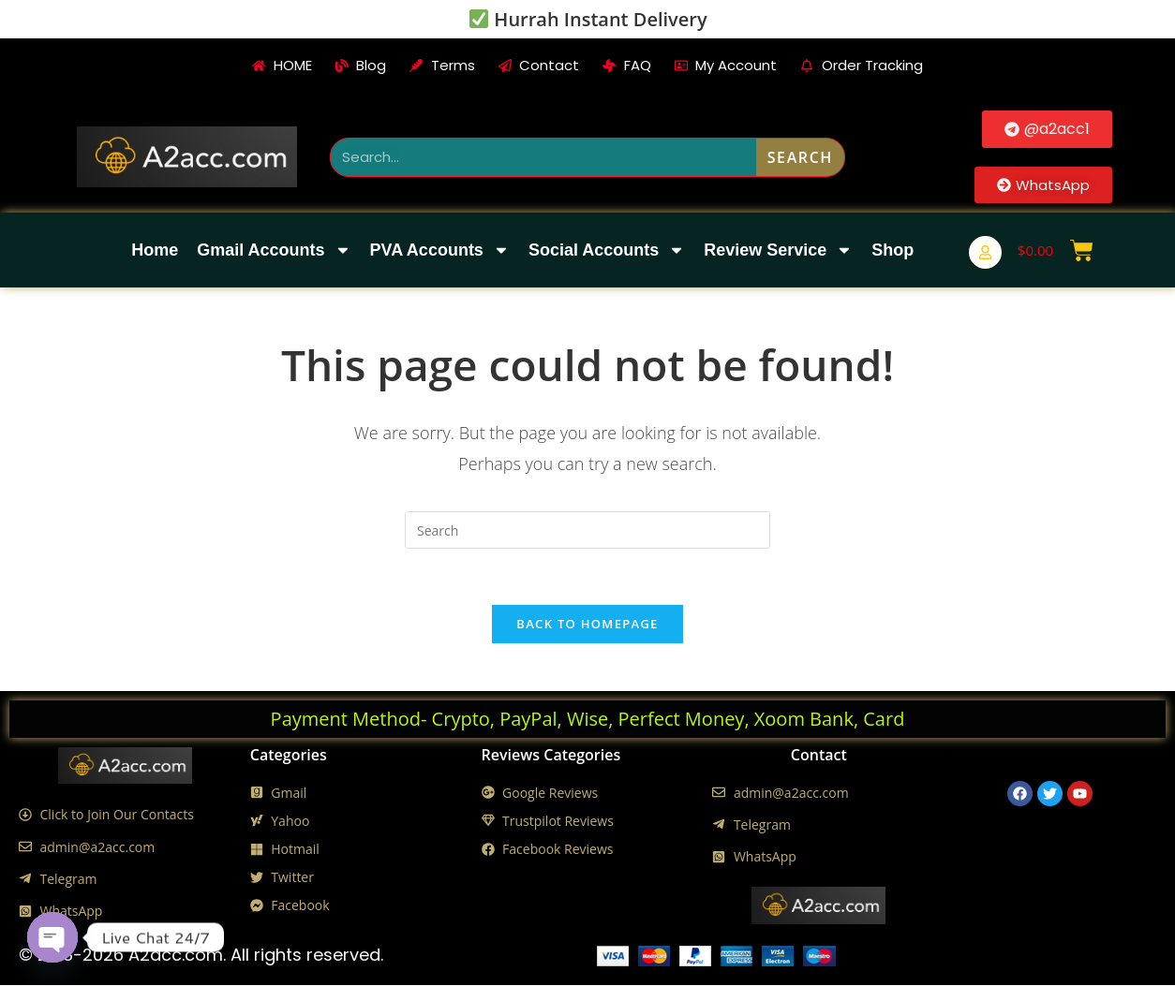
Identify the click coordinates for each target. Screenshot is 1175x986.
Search (800, 157)
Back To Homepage (587, 624)
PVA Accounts (440, 250)
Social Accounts (606, 250)
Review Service (778, 250)
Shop (892, 250)
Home (154, 250)
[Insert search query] (587, 530)
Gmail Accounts (273, 250)
